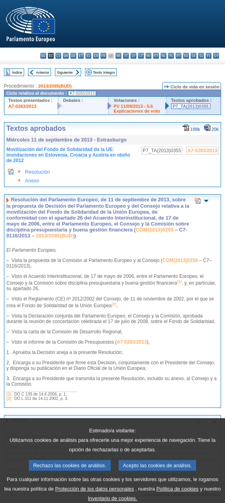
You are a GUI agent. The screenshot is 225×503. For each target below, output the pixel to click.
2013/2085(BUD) (55, 86)
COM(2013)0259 (154, 230)
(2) (8, 398)
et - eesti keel (81, 56)
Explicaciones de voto (136, 111)
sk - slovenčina (194, 56)
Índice (17, 72)
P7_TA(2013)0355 (191, 106)
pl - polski (171, 56)
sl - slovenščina (201, 56)
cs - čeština (58, 56)
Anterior (42, 72)
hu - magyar (148, 56)
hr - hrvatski (118, 56)
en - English (96, 56)
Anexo (32, 181)
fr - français (103, 56)
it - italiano (126, 56)
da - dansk (66, 56)
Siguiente (65, 72)
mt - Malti (156, 56)
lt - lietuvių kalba (141, 56)
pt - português (179, 56)
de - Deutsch (73, 56)
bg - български (43, 56)
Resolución (37, 172)
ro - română (186, 56)
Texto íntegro (104, 72)
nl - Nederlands (163, 56)
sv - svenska (216, 56)
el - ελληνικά (88, 56)
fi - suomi (209, 56)
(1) (8, 394)
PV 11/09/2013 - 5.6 (133, 106)
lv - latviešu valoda (133, 56)
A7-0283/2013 (22, 106)
